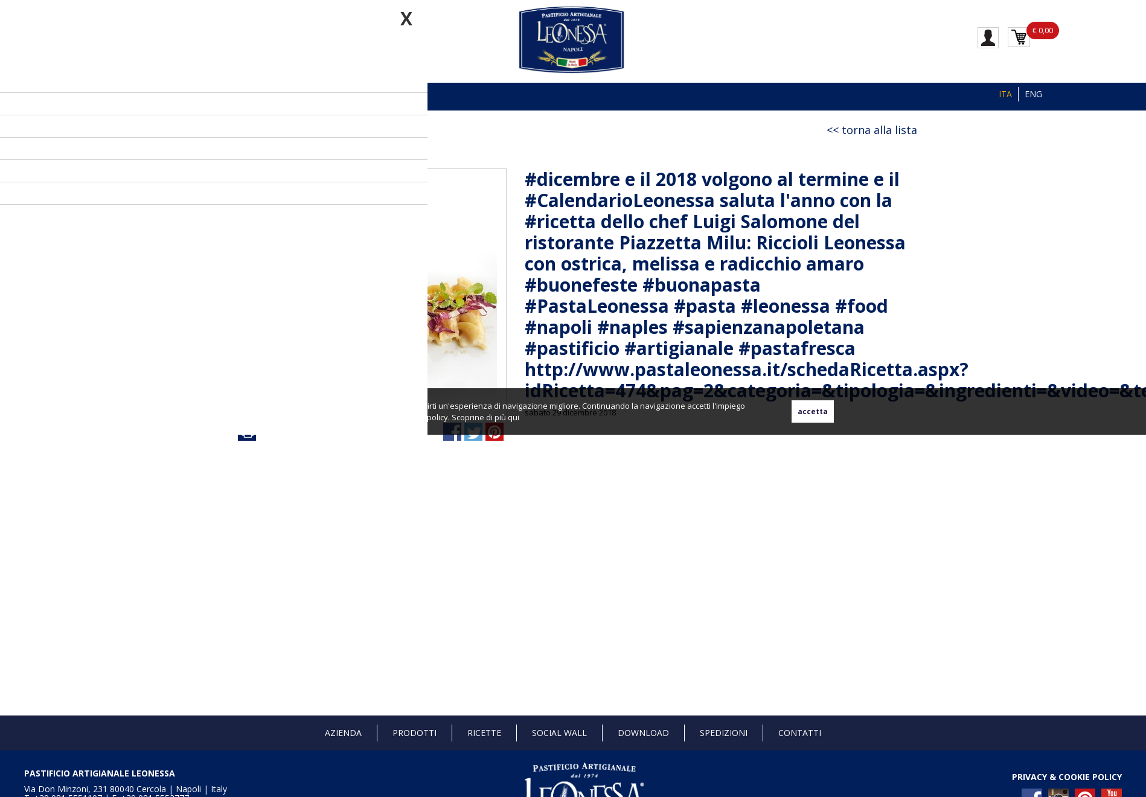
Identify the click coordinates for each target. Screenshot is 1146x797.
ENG (1033, 94)
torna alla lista (879, 130)
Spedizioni (723, 732)
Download (643, 732)
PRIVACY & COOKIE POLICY (1067, 777)
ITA (1005, 94)
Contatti (799, 732)
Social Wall (559, 732)
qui (513, 417)
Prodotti (414, 732)
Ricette (484, 732)
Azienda (343, 732)
